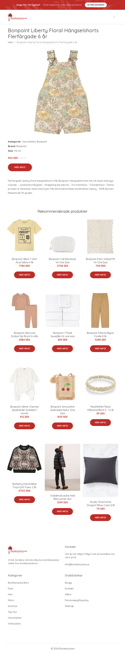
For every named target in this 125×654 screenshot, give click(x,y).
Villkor (68, 594)
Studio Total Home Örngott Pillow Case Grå (101, 503)
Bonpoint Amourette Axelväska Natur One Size (62, 410)
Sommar (12, 606)
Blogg (68, 582)
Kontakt (69, 588)
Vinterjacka (14, 623)
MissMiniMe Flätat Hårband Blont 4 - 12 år (100, 408)
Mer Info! (19, 167)
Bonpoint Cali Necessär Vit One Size (62, 260)
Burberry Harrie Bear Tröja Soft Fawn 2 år (24, 485)
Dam (10, 588)
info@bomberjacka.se (77, 564)
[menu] (114, 17)
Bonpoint (42, 141)
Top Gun (12, 611)
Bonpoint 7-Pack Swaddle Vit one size (63, 334)
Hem (10, 42)
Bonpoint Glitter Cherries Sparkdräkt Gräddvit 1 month (24, 410)
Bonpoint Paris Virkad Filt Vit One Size (100, 260)
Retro (11, 600)
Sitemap (69, 606)
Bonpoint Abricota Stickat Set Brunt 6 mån (24, 334)
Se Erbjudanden (95, 5)
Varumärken (29, 141)
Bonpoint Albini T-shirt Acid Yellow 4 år (24, 260)
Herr (10, 594)
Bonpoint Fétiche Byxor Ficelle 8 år (100, 334)
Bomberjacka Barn (18, 582)
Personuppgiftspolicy (76, 600)
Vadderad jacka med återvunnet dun (62, 497)
